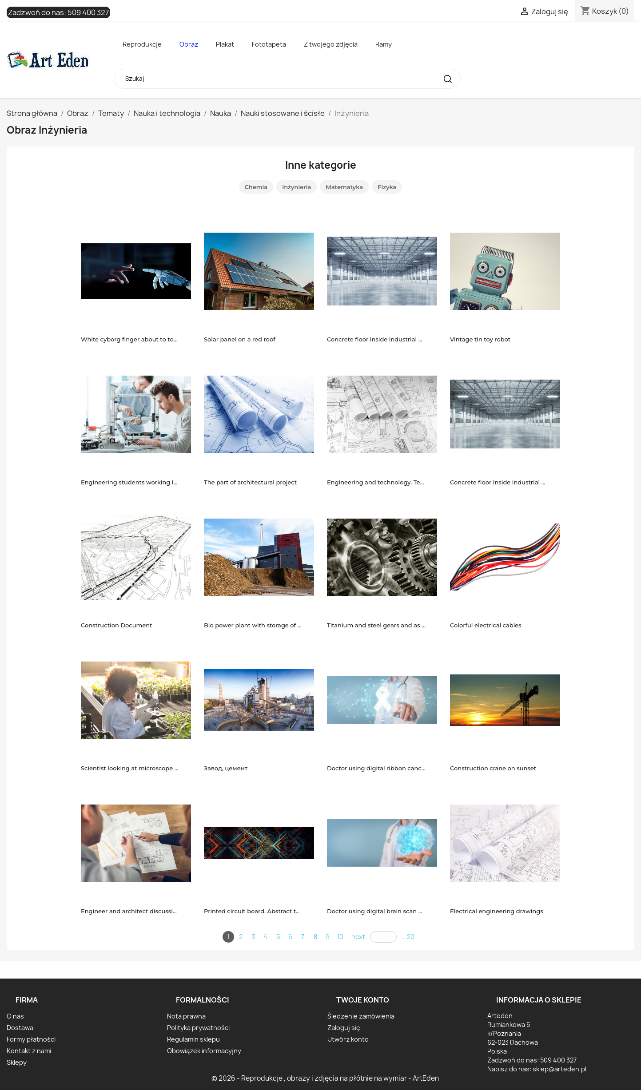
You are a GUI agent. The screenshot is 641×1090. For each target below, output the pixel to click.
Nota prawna (186, 1016)
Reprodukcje (142, 44)
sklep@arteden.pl (559, 1069)
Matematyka (344, 186)
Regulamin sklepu (193, 1039)
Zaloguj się (343, 1027)
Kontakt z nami (29, 1050)
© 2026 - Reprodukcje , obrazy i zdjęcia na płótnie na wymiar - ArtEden (325, 1078)
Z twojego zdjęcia (331, 44)
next (358, 936)
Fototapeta (269, 44)
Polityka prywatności (198, 1027)
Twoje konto (362, 1000)
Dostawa (20, 1027)
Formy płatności (31, 1039)
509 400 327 (88, 12)
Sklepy (17, 1062)
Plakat (225, 44)
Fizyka (387, 186)
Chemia (256, 186)
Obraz (188, 44)
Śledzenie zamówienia (360, 1016)
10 (340, 936)
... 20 (408, 936)
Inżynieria (296, 186)
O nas (15, 1016)
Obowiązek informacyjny (204, 1050)
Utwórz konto (348, 1039)
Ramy (383, 44)
